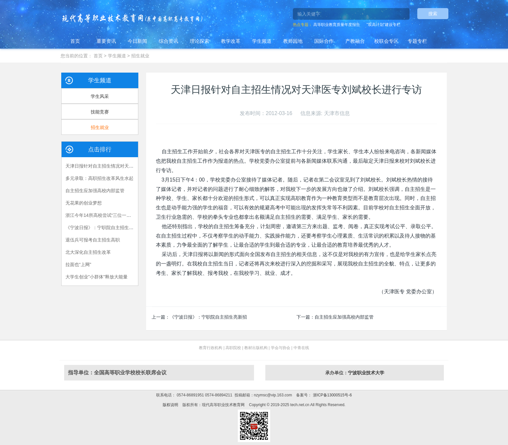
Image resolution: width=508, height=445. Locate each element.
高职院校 (233, 347)
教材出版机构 (256, 347)
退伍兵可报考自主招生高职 (92, 239)
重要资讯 (106, 41)
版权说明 (170, 405)
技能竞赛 (100, 111)
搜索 (432, 13)
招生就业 (140, 55)
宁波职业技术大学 (366, 372)
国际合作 (324, 41)
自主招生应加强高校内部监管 (344, 317)
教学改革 (230, 41)
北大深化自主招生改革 (88, 252)
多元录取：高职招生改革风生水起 (99, 178)
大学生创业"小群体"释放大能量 (96, 276)
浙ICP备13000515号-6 (332, 395)
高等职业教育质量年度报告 (336, 24)
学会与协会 (280, 347)
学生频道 (261, 41)
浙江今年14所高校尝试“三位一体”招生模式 (108, 215)
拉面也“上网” (78, 264)
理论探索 (199, 41)
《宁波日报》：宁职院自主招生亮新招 (208, 317)
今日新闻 (137, 41)
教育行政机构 (210, 347)
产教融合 (355, 41)
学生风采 (100, 96)
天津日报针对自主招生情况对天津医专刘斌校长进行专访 (122, 166)
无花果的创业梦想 (83, 202)
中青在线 (301, 347)
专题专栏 (417, 41)
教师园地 (293, 41)
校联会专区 (386, 41)
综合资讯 (168, 41)
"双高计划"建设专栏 (383, 24)
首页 (75, 41)
